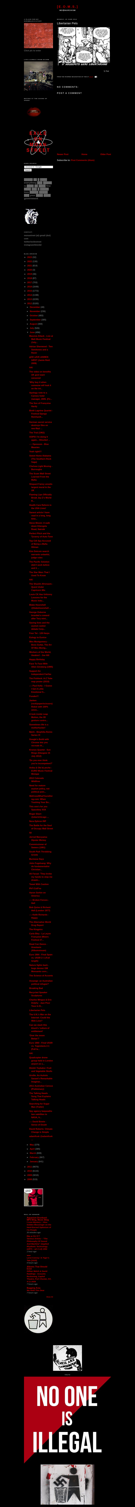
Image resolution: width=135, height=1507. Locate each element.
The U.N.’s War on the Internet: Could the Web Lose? (40, 1017)
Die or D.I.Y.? (33, 1236)
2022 (30, 261)
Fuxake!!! (34, 696)
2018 (30, 278)
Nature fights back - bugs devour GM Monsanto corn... (39, 968)
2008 (30, 1179)
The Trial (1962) (37, 433)
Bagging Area (33, 1288)
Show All (49, 1297)
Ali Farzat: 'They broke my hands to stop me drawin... (40, 877)
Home (84, 154)
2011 (30, 1167)
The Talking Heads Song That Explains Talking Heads (40, 1096)
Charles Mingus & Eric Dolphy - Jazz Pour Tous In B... (40, 1003)
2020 (30, 270)
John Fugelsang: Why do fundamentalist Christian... (40, 866)
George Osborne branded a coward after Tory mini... (39, 615)
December (35, 307)
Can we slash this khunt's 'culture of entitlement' (39, 1028)
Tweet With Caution (39, 884)
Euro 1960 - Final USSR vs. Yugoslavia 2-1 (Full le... (41, 1046)
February (34, 1157)
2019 (30, 274)
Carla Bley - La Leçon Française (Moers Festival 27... (40, 937)
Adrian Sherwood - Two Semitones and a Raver (41, 349)
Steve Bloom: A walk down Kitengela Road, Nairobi (39, 526)
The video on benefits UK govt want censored (40, 375)
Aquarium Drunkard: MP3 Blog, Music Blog (38, 1219)
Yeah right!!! (35, 451)
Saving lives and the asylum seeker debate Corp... (39, 626)
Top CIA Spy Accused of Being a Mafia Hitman (40, 544)
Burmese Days (36, 859)
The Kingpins (36, 929)
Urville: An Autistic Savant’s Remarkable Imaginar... (40, 1078)
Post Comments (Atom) (83, 160)
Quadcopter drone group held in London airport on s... (41, 1060)
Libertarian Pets (67, 23)
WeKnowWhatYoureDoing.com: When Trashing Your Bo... (40, 799)
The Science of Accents (41, 976)
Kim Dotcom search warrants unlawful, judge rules (39, 554)
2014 (30, 295)
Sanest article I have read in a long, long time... (40, 515)
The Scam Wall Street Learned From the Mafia (40, 476)
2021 (30, 266)
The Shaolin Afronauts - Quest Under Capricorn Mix (41, 587)
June (32, 332)
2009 (30, 1175)
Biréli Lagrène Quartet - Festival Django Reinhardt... (41, 413)
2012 (30, 303)
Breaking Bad (36, 988)
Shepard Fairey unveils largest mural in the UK (40, 487)
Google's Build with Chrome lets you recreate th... (39, 742)
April (32, 1149)
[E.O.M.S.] (67, 6)
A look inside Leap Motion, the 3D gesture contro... (38, 717)
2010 (30, 1171)
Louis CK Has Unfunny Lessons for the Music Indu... (40, 597)
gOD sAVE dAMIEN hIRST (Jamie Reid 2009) (39, 360)
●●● (29, 1255)
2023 (30, 257)
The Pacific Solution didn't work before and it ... (39, 565)
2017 (30, 282)
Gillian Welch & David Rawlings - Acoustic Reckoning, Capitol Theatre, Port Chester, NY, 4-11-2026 (39, 1276)
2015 (30, 291)
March (33, 1153)
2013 (30, 299)
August (34, 324)
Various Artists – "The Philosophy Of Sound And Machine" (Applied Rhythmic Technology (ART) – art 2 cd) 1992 (38, 1243)
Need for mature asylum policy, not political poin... (39, 788)
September (35, 320)
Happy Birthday (37, 659)
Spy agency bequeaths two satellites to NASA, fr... (40, 1114)
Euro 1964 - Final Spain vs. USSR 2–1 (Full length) (40, 958)
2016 (30, 287)
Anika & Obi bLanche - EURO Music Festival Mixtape (40, 771)
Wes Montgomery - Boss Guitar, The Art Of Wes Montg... (40, 645)
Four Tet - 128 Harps (39, 633)
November (35, 311)
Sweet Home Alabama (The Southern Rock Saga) (40, 459)
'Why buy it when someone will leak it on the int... (40, 385)
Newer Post (62, 154)
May (32, 1145)
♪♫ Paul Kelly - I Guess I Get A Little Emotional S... (40, 689)
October (34, 315)
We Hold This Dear (35, 1290)
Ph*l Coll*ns (35, 888)
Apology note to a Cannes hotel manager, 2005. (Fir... (40, 396)
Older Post (105, 154)
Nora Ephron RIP (37, 821)
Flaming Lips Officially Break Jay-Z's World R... (40, 497)
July (32, 328)
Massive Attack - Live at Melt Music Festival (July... (41, 339)
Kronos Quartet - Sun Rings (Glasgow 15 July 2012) (40, 753)
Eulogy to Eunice (37, 637)
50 (30, 833)
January (34, 1161)
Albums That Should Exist (37, 1268)
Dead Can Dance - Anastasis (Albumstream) (38, 947)
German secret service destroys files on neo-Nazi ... (40, 425)
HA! (31, 367)
